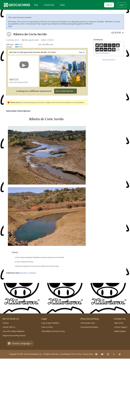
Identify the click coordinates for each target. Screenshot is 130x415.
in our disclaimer (78, 102)
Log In (121, 5)
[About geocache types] (9, 34)
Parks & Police (47, 327)
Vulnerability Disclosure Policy (53, 331)
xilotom (16, 40)
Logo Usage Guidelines (50, 323)
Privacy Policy (87, 354)
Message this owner (32, 40)
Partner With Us (9, 327)
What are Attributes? (102, 53)
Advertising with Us (109, 60)
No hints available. (28, 273)
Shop (62, 5)
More (10, 26)
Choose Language (20, 343)
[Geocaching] (17, 4)
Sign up (109, 5)
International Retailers (89, 327)
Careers (6, 323)
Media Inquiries (120, 331)
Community (49, 5)
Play (36, 5)
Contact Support (120, 327)
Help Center (118, 323)
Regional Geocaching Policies (14, 335)
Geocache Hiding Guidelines (13, 331)
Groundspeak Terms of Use (71, 354)
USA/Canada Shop (88, 323)
